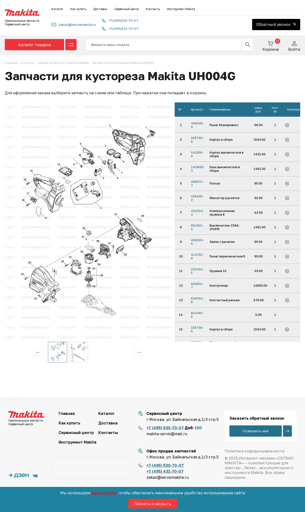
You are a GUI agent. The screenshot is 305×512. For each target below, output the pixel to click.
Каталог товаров (34, 44)
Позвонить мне (255, 431)
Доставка (100, 9)
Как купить (78, 9)
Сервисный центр (126, 9)
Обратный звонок (276, 24)
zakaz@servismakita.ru (73, 24)
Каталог (57, 9)
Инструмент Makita (181, 9)
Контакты (153, 9)
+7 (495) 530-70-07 (165, 427)
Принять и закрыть (152, 503)
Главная (67, 413)
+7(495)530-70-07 (120, 20)
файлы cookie (104, 492)
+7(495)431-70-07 (120, 29)
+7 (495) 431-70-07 (164, 471)
